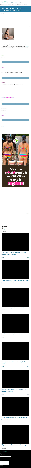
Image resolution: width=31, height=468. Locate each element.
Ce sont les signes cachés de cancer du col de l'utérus (14, 308)
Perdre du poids (11, 2)
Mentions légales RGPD (3, 451)
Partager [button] (28, 213)
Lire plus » (28, 257)
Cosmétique (19, 2)
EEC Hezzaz (4, 1)
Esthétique (15, 2)
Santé (7, 2)
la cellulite (27, 46)
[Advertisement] (15, 20)
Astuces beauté (3, 2)
